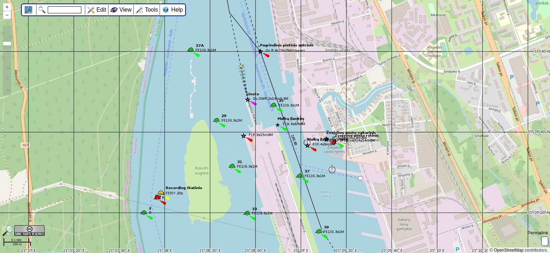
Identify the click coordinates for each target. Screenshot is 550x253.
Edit (101, 10)
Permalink (538, 232)
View (126, 10)
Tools (151, 10)
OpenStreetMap (509, 250)
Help (177, 10)
